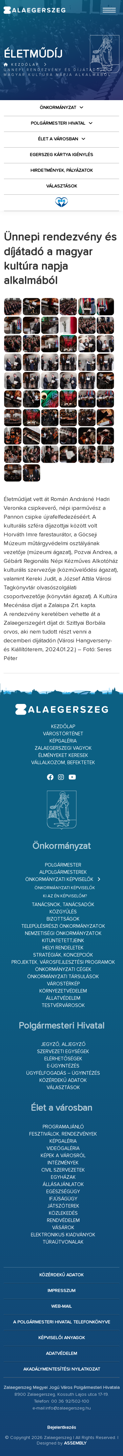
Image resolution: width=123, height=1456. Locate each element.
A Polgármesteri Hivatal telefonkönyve (61, 1322)
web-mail (61, 1306)
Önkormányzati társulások (63, 976)
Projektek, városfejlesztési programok (63, 962)
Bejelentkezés (61, 1427)
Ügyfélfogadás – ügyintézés (63, 1073)
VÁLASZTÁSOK (61, 186)
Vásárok (63, 1227)
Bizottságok (63, 919)
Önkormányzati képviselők (59, 879)
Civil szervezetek (63, 1170)
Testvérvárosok (63, 1005)
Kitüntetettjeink (63, 940)
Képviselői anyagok (61, 1338)
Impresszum (61, 1290)
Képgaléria (63, 741)
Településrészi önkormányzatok (63, 926)
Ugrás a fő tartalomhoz (103, 3)
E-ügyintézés (63, 1066)
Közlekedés (63, 1213)
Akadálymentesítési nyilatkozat (61, 1369)
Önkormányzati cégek (63, 969)
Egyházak (63, 1177)
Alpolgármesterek (63, 872)
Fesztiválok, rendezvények (63, 1134)
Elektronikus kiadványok (63, 1234)
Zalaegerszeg (34, 10)
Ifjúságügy (63, 1198)
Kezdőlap (21, 64)
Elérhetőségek (63, 1058)
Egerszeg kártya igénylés (61, 155)
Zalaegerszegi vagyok (63, 748)
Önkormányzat (58, 107)
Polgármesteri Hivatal (58, 123)
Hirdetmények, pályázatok (62, 170)
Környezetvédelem (63, 991)
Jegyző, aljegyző (63, 1044)
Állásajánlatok (63, 1184)
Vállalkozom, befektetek (63, 762)
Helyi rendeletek (63, 947)
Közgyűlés (63, 911)
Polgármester (63, 865)
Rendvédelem (63, 1220)
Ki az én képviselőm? (65, 896)
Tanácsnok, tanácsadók (63, 904)
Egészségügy (63, 1191)
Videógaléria (63, 1148)
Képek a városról (63, 1155)
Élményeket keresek (63, 755)
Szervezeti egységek (63, 1051)
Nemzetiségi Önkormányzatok (63, 933)
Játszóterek (63, 1206)
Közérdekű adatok (63, 1080)
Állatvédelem (63, 998)
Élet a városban (58, 139)
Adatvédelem (61, 1353)
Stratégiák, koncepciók (63, 955)
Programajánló (63, 1126)
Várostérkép (63, 983)
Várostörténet (63, 733)
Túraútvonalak (63, 1242)
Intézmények (63, 1162)
